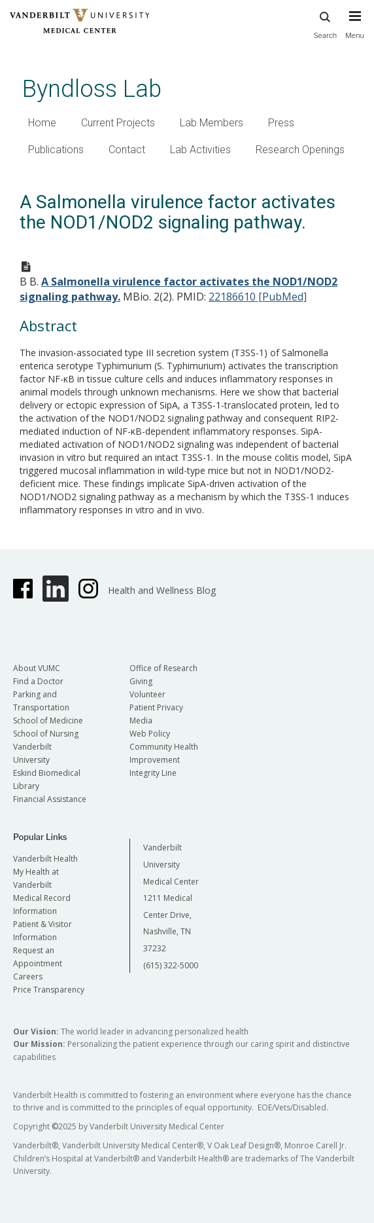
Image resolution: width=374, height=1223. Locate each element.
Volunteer (147, 694)
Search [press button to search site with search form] (325, 23)
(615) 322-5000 (170, 965)
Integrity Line (153, 772)
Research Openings (300, 149)
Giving (140, 681)
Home (42, 123)
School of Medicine (48, 720)
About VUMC (36, 668)
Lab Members (211, 123)
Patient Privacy (156, 707)
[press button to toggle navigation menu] (354, 31)
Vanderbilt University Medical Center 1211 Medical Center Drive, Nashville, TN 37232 (171, 898)
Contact (127, 149)
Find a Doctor (38, 681)
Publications (56, 149)
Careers (27, 976)
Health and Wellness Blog (162, 590)
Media (140, 720)
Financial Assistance (49, 799)
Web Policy (149, 733)
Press (281, 123)
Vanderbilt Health (45, 858)
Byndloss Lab (92, 89)
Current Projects (118, 123)
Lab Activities (200, 149)
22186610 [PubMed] (258, 296)
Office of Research (163, 668)
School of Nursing (45, 733)
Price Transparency (48, 989)
